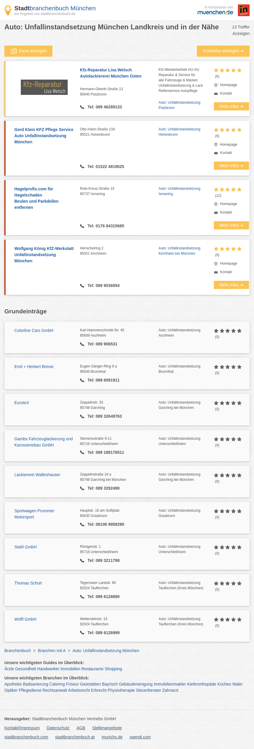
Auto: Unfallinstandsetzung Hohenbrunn (179, 132)
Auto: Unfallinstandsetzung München (105, 650)
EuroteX (21, 402)
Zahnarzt (170, 690)
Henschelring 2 (119, 251)
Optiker (11, 690)
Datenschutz (58, 728)
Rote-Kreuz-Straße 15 (119, 192)
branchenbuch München (55, 8)
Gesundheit (25, 668)
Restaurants (92, 668)
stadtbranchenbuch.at (75, 737)
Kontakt (226, 93)
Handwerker (48, 668)
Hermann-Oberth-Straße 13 (119, 92)
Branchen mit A (51, 650)
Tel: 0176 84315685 (105, 226)
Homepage (228, 85)
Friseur (72, 684)
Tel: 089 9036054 (103, 285)
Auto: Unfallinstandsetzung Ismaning (179, 191)
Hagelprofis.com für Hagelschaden (44, 199)
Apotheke (13, 684)
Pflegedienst (30, 690)
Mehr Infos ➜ (231, 106)
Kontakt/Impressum (22, 728)
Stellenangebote (107, 728)
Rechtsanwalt (54, 690)
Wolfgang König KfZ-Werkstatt (44, 255)
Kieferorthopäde (201, 684)
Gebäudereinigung (136, 684)
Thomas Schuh (28, 583)
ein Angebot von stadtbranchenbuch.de (44, 14)
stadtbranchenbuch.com (26, 737)
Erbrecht (99, 690)
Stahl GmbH (25, 547)
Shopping (113, 668)
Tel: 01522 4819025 (105, 166)
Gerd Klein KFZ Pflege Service (44, 136)
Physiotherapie (121, 690)
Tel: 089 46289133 (104, 107)
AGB (80, 728)
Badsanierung (35, 684)
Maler (237, 684)
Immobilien (70, 668)
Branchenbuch (17, 650)
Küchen (224, 684)
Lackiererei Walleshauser (37, 474)
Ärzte (9, 668)
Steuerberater (148, 690)
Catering (57, 684)
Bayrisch (110, 684)
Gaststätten (90, 684)
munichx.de (112, 737)
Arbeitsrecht (79, 690)
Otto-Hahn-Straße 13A (119, 132)
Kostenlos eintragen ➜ (223, 50)
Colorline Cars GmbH (33, 330)
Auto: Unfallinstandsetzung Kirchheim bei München (179, 251)
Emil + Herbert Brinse (33, 366)
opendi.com (140, 737)
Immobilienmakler (170, 684)
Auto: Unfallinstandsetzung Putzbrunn (179, 105)
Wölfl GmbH (25, 619)
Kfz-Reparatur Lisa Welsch (119, 73)
